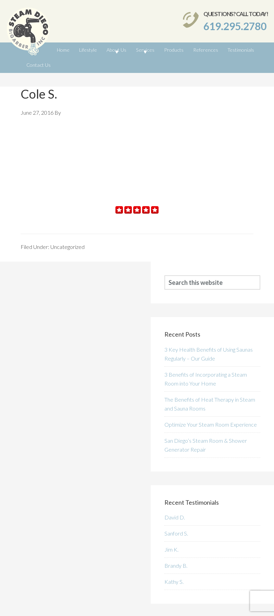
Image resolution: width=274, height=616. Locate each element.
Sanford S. (176, 514)
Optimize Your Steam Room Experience (210, 405)
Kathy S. (174, 562)
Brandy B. (175, 546)
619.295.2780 (234, 26)
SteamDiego (28, 33)
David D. (174, 498)
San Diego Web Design (244, 607)
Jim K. (171, 530)
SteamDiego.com (50, 607)
